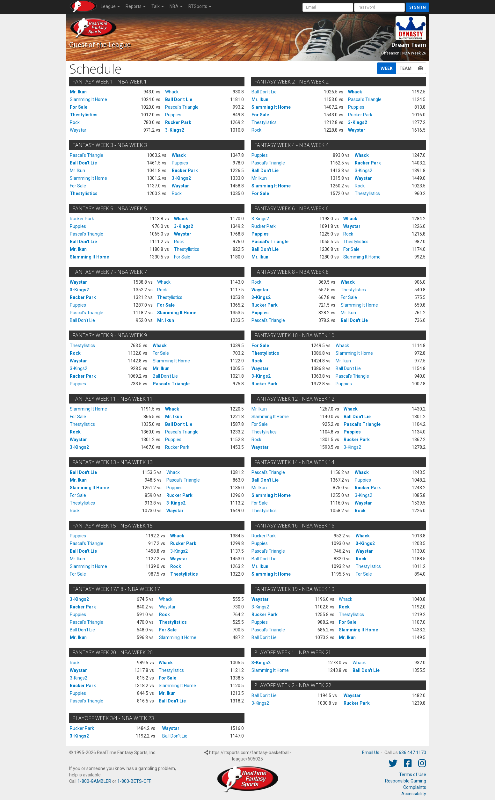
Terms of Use (412, 774)
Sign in (417, 7)
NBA (176, 6)
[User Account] (327, 7)
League (110, 6)
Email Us (370, 752)
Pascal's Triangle (182, 107)
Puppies (173, 114)
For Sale (78, 107)
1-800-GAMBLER (94, 781)
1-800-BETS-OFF (133, 781)
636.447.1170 (412, 752)
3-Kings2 (174, 130)
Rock (75, 122)
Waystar (78, 130)
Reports (136, 6)
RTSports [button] (199, 6)
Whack (171, 91)
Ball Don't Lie (178, 99)
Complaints (414, 787)
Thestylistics (84, 114)
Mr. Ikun (78, 91)
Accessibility (413, 793)
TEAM (405, 68)
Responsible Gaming (405, 780)
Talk (157, 6)
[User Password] (379, 7)
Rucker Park (178, 122)
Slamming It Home (88, 99)
